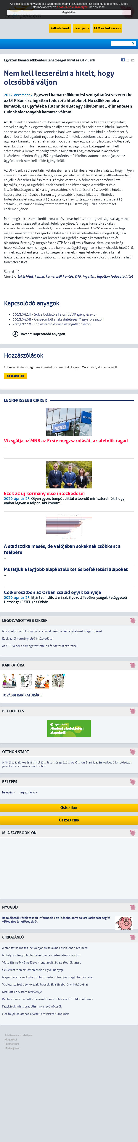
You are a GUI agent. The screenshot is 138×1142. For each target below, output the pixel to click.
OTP (78, 276)
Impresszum (12, 1043)
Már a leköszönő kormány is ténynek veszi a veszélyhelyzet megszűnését (52, 631)
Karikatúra (13, 665)
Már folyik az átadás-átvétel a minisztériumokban (35, 1014)
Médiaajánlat (12, 1048)
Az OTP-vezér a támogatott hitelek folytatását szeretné (39, 646)
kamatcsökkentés (59, 276)
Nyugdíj (10, 907)
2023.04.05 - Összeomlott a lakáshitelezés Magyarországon (58, 319)
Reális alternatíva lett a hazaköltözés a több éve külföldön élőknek (47, 999)
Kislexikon (69, 808)
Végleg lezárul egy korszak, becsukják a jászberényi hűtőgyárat (45, 984)
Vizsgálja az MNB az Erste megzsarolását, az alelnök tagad (41, 962)
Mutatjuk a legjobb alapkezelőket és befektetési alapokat (41, 955)
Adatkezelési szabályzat (18, 1035)
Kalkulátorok (60, 28)
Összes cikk (69, 820)
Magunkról (11, 1039)
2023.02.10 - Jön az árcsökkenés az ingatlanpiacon (52, 324)
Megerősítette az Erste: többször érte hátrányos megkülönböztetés (47, 977)
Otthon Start (15, 752)
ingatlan (88, 276)
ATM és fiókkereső (107, 28)
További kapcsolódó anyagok (42, 334)
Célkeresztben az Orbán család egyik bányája (33, 970)
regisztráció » (28, 792)
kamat (39, 276)
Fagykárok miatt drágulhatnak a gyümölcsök (32, 1006)
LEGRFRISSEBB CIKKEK (25, 400)
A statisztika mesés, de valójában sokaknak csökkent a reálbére (45, 948)
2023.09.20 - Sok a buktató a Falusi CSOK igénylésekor (55, 314)
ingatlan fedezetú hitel (115, 276)
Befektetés (13, 711)
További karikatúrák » (22, 695)
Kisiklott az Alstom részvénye (22, 992)
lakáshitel (25, 276)
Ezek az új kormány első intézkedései (27, 638)
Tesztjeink (81, 28)
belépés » (8, 792)
